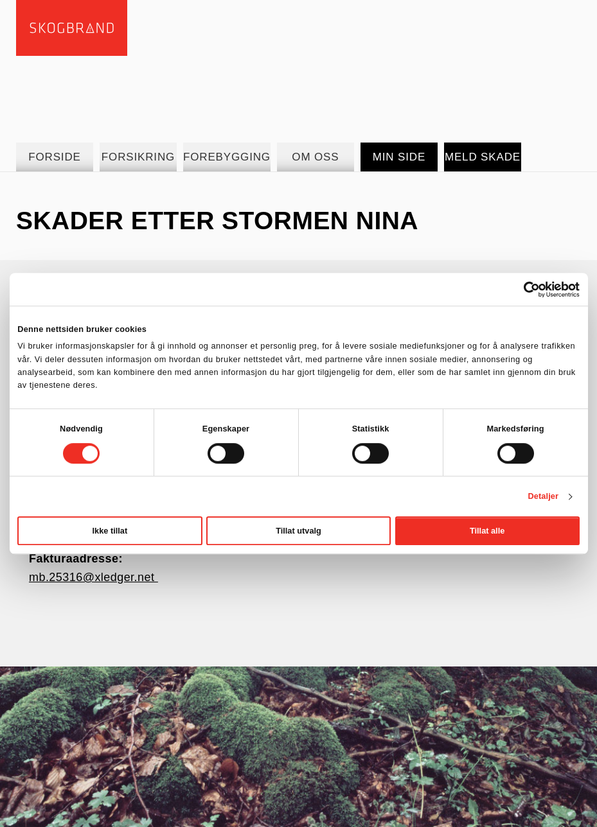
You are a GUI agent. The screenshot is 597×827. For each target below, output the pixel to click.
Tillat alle (487, 530)
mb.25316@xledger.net (93, 577)
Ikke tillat (110, 530)
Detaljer (543, 496)
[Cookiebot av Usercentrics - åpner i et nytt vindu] (523, 289)
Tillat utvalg (298, 530)
